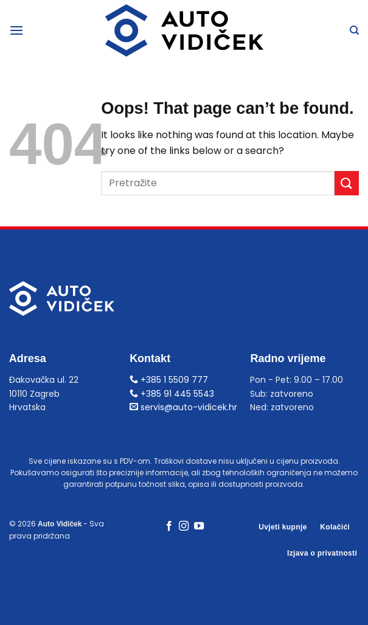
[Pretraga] (354, 30)
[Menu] (16, 30)
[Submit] (347, 183)
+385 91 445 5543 (172, 394)
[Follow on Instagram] (184, 526)
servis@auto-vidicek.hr (183, 407)
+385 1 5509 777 (169, 380)
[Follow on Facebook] (169, 526)
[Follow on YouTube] (199, 526)
